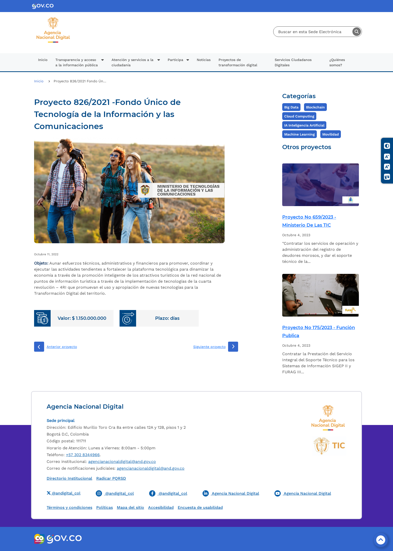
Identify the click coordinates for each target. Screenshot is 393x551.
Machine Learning (299, 134)
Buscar (356, 31)
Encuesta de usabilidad (200, 507)
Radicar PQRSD (111, 478)
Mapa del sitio (130, 507)
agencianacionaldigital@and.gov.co (122, 461)
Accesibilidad (161, 507)
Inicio (42, 60)
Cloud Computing (299, 116)
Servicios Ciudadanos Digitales (293, 62)
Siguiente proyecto (209, 347)
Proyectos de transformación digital (238, 62)
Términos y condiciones (69, 507)
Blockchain (315, 107)
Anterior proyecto (62, 347)
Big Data (291, 107)
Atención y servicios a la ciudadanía (132, 62)
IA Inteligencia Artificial (304, 125)
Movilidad (330, 134)
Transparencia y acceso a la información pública (76, 62)
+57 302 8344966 (83, 454)
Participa (175, 60)
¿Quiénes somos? (337, 62)
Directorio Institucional (69, 478)
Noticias (204, 60)
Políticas (104, 507)
